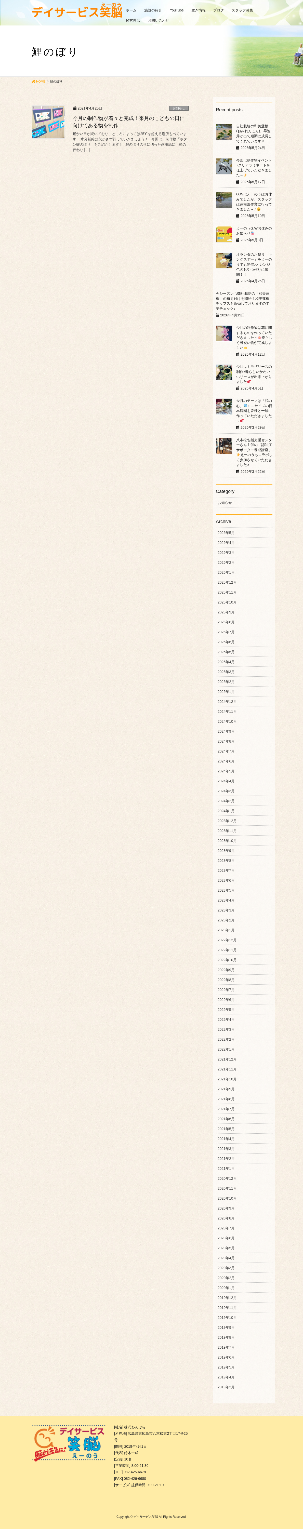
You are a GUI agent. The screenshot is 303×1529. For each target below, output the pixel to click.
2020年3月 (226, 1268)
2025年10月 (227, 602)
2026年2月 (226, 562)
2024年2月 (226, 801)
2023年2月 (226, 920)
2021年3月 (226, 1149)
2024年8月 (226, 741)
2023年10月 (227, 841)
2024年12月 (227, 702)
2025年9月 (226, 612)
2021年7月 (226, 1109)
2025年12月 (227, 582)
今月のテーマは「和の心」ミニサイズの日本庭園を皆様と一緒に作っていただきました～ (254, 411)
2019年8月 (226, 1337)
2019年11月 (227, 1308)
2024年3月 (226, 791)
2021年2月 (226, 1159)
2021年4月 (226, 1139)
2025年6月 (226, 642)
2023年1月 (226, 930)
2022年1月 (226, 1049)
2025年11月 (227, 592)
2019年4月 (226, 1377)
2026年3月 (226, 553)
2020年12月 (227, 1178)
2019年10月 (227, 1318)
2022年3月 (226, 1029)
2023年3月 (226, 910)
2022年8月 (226, 980)
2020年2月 (226, 1278)
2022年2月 (226, 1039)
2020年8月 (226, 1218)
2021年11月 (227, 1069)
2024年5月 (226, 771)
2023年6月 (226, 880)
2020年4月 (226, 1258)
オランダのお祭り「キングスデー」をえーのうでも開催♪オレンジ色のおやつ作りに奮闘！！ (254, 264)
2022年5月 (226, 1010)
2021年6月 (226, 1119)
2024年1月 (226, 811)
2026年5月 (226, 533)
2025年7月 (226, 632)
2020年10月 (227, 1198)
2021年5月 (226, 1129)
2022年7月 (226, 990)
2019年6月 (226, 1357)
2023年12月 (227, 821)
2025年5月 (226, 652)
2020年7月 (226, 1228)
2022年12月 (227, 940)
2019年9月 (226, 1327)
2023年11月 (227, 831)
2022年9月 (226, 970)
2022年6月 (226, 1000)
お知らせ (179, 108)
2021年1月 (226, 1168)
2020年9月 (226, 1208)
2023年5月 (226, 890)
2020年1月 (226, 1288)
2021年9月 (226, 1089)
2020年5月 (226, 1248)
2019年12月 (227, 1298)
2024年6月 (226, 761)
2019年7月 (226, 1347)
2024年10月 (227, 721)
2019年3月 (226, 1387)
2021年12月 (227, 1059)
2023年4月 (226, 900)
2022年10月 (227, 960)
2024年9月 (226, 731)
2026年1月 (226, 572)
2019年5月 (226, 1367)
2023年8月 (226, 861)
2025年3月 (226, 672)
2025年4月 (226, 662)
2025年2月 (226, 682)
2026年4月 (226, 543)
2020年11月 (227, 1188)
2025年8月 (226, 622)
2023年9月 (226, 851)
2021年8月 (226, 1099)
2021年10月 (227, 1079)
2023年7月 (226, 870)
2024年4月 (226, 781)
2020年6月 (226, 1238)
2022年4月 (226, 1019)
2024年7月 (226, 751)
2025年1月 (226, 692)
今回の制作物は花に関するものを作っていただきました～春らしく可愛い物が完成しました (254, 338)
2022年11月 (227, 950)
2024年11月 (227, 711)
